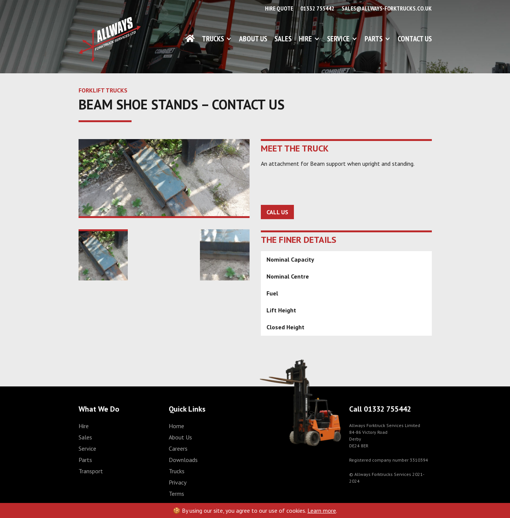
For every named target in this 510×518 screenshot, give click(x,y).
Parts (374, 38)
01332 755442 (317, 8)
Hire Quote (279, 8)
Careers (178, 448)
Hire (305, 38)
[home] (110, 39)
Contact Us (415, 38)
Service (338, 38)
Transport (91, 471)
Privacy (177, 482)
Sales (283, 38)
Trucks (213, 38)
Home (176, 426)
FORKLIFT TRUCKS (103, 90)
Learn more (321, 510)
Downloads (183, 459)
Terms (176, 493)
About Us (253, 38)
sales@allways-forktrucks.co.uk (387, 8)
